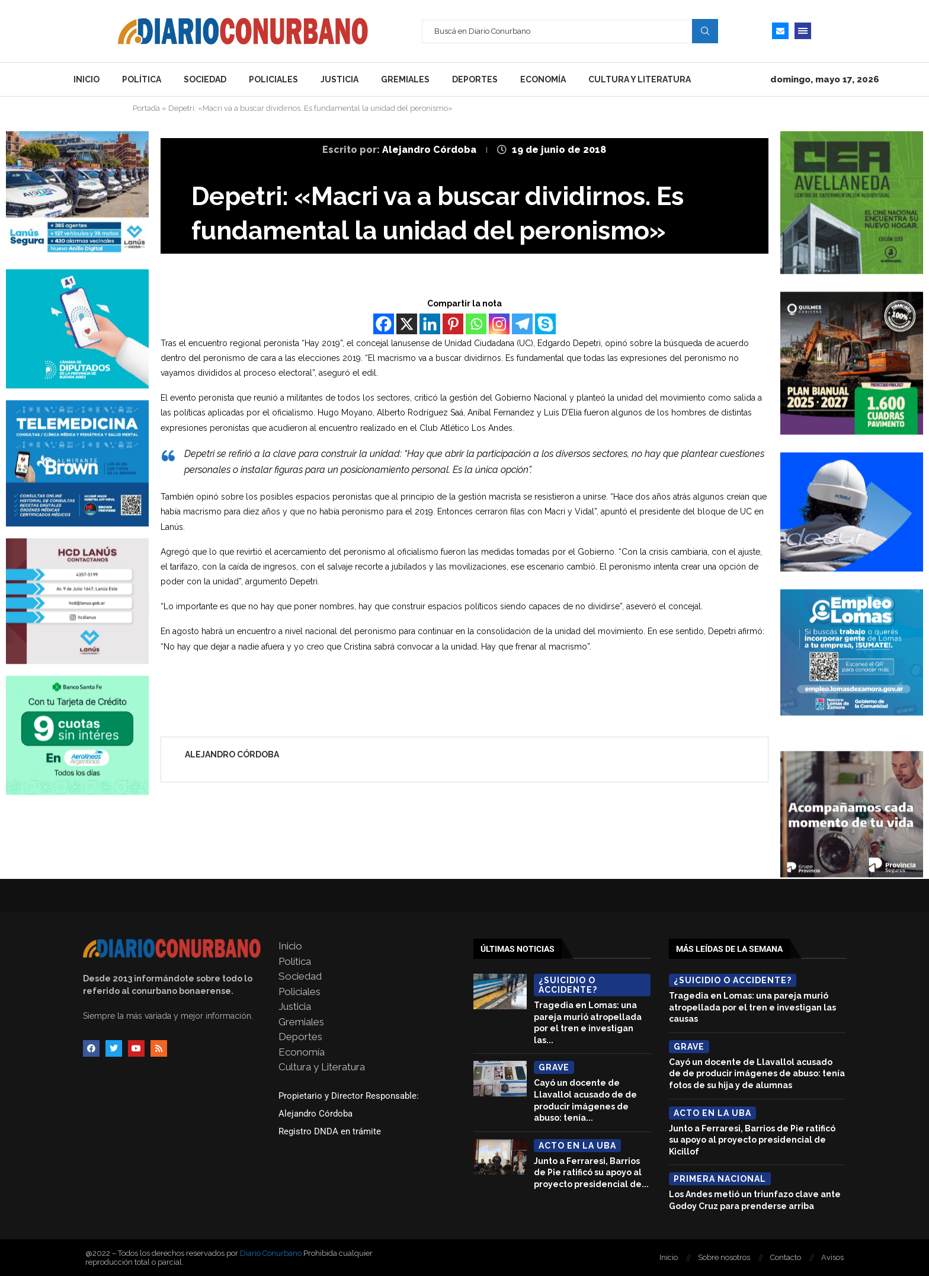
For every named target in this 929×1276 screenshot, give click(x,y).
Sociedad (205, 79)
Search (705, 31)
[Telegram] (522, 324)
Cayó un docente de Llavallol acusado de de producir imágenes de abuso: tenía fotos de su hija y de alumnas (757, 1073)
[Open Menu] (803, 31)
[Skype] (545, 324)
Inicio (86, 79)
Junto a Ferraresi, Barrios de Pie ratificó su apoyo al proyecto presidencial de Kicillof (752, 1140)
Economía (543, 79)
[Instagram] (499, 324)
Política (141, 79)
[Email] (780, 31)
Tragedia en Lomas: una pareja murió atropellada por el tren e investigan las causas (752, 1007)
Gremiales (405, 79)
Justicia (339, 79)
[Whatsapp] (476, 324)
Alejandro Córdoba (430, 149)
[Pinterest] (453, 324)
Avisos (832, 1257)
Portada (146, 108)
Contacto (785, 1257)
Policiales (273, 79)
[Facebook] (383, 324)
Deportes (475, 79)
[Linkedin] (429, 324)
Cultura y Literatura (639, 79)
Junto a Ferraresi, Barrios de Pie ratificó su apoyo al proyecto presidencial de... (591, 1172)
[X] (406, 324)
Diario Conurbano (271, 1253)
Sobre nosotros (724, 1257)
